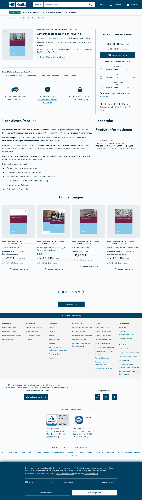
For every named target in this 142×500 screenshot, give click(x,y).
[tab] (63, 292)
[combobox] (69, 4)
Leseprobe (30, 76)
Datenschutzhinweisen (65, 473)
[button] (116, 4)
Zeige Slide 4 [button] (73, 292)
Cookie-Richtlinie (91, 473)
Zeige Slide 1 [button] (63, 292)
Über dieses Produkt (12, 76)
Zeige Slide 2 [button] (66, 292)
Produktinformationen (48, 76)
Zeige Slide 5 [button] (76, 292)
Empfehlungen (68, 76)
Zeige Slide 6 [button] (79, 292)
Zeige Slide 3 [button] (69, 292)
